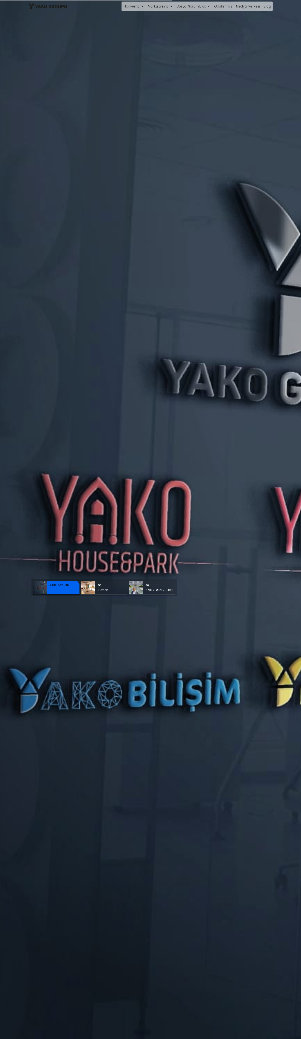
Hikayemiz (133, 6)
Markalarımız (160, 6)
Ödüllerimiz (223, 6)
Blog (267, 6)
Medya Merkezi (248, 6)
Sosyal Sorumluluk (193, 6)
